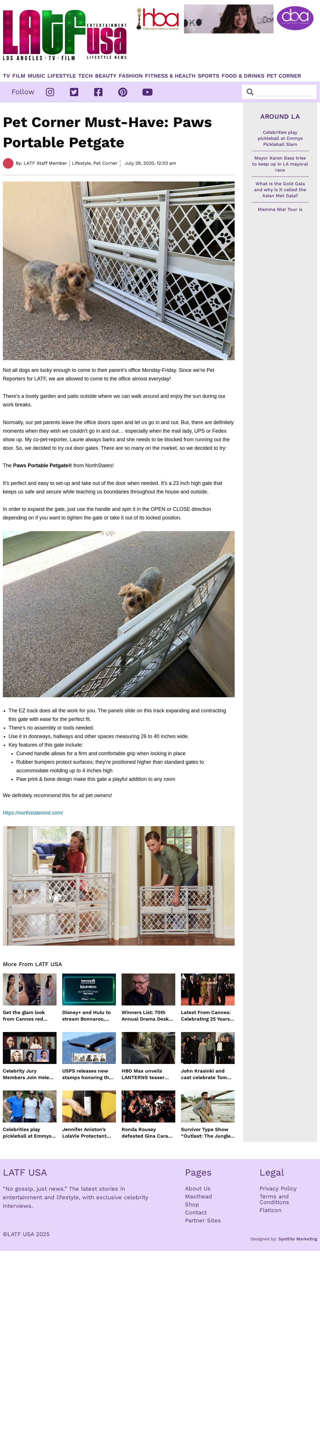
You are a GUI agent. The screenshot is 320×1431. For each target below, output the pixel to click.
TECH (85, 76)
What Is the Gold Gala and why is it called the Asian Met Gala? (280, 189)
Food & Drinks (243, 76)
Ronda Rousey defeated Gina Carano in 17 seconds (148, 1132)
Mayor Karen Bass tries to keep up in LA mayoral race (280, 164)
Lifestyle (61, 76)
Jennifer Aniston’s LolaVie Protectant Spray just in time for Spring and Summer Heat (87, 1132)
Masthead (198, 1196)
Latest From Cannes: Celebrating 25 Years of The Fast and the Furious (206, 1015)
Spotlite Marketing (297, 1238)
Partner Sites (203, 1220)
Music (36, 76)
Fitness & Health (170, 76)
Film (18, 76)
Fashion (131, 76)
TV (6, 76)
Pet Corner (284, 76)
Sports (208, 76)
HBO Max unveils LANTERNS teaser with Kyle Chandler (144, 1074)
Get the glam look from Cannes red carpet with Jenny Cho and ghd (25, 1015)
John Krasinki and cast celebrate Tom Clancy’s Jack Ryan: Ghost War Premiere (205, 1074)
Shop (192, 1204)
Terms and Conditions (274, 1199)
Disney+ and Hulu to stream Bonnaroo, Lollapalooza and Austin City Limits (86, 1015)
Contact (196, 1212)
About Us (198, 1188)
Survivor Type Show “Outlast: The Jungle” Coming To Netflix (207, 1132)
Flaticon (270, 1210)
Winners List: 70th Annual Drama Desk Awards (145, 1015)
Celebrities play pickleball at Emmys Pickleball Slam (27, 1132)
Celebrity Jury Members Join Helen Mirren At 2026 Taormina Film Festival (30, 1074)
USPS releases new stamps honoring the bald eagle (87, 1074)
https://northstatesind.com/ (33, 813)
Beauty (105, 76)
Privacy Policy (278, 1188)
